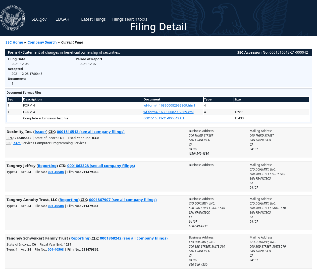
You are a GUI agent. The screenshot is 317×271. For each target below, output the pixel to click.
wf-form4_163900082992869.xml (168, 112)
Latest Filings (93, 19)
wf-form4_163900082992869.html (169, 105)
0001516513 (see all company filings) (90, 131)
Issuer (40, 131)
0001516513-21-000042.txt (163, 118)
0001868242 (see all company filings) (134, 238)
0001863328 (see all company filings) (101, 165)
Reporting (47, 165)
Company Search (42, 42)
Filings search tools (129, 19)
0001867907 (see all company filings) (122, 199)
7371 (17, 143)
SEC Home (14, 42)
